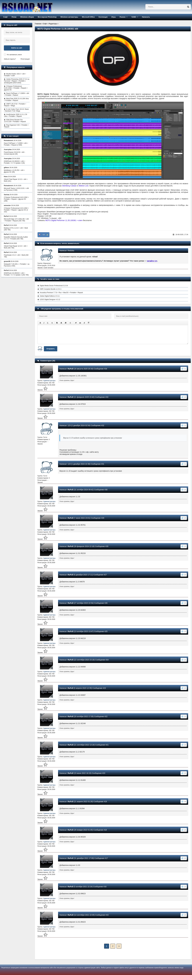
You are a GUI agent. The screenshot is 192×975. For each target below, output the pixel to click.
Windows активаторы (69, 17)
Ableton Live (84, 186)
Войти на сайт (16, 48)
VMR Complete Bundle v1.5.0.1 (50, 289)
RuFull (70, 369)
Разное (122, 17)
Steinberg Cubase (69, 186)
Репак (14, 17)
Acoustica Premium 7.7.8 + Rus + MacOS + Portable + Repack (61, 292)
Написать (146, 17)
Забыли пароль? (10, 59)
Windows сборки (27, 17)
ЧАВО (133, 17)
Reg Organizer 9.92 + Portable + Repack (16, 126)
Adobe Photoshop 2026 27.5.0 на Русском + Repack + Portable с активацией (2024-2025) (16, 81)
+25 (43, 234)
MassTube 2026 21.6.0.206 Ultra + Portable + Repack (16, 99)
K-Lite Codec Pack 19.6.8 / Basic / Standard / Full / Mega (16, 110)
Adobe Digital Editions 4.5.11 (50, 296)
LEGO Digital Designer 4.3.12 (50, 299)
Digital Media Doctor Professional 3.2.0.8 (54, 286)
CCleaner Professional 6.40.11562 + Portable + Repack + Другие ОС (16, 88)
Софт (5, 17)
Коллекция (103, 17)
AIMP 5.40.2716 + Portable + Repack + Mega (15, 105)
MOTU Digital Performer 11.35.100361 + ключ (64, 220)
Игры (113, 17)
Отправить (50, 349)
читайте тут (152, 261)
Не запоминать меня (14, 55)
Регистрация (25, 59)
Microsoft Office (88, 17)
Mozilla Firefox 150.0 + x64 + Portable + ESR (15, 75)
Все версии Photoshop (47, 17)
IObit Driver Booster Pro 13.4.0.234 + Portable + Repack (15, 120)
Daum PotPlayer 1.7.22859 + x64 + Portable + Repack (16, 94)
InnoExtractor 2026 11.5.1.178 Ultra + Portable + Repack (15, 115)
